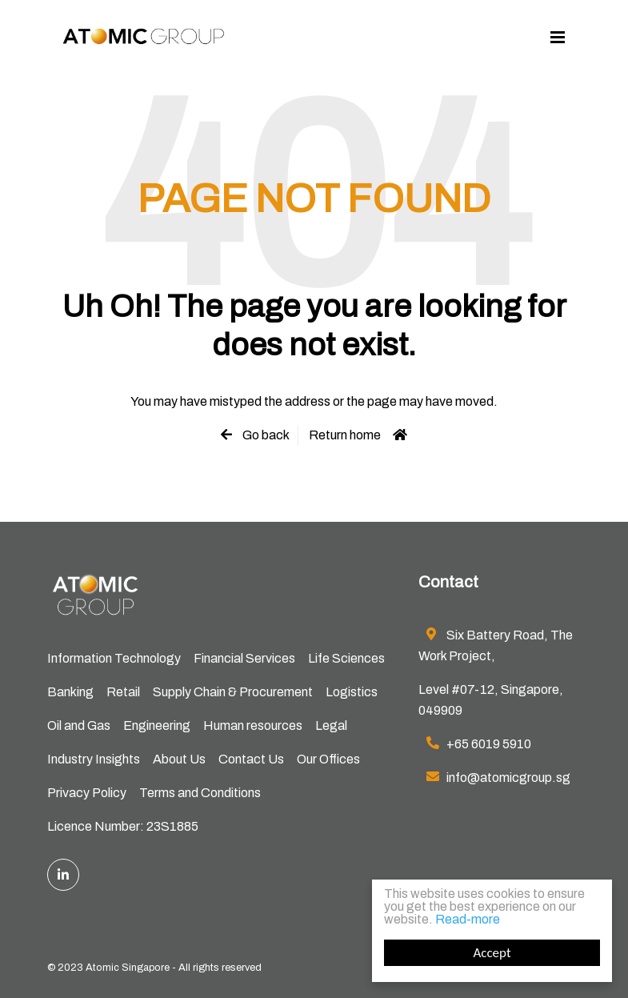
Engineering (156, 725)
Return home (345, 435)
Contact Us (251, 759)
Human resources (252, 725)
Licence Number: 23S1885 (122, 826)
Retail (123, 692)
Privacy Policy (86, 793)
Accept (491, 952)
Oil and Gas (78, 725)
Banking (70, 692)
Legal (331, 725)
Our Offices (328, 759)
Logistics (352, 692)
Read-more (467, 919)
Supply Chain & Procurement (233, 692)
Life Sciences (346, 658)
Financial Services (244, 658)
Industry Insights (93, 759)
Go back (265, 435)
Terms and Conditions (200, 793)
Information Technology (114, 658)
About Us (179, 759)
